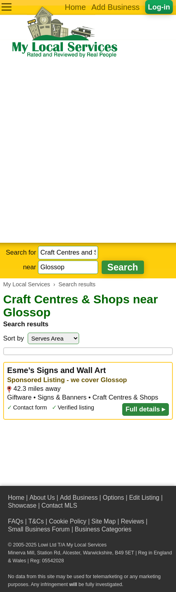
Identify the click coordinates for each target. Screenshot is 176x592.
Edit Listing (144, 497)
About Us (42, 497)
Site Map (103, 521)
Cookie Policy (68, 521)
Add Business (115, 7)
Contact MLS (59, 505)
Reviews (132, 521)
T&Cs (36, 521)
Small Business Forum (39, 529)
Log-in (159, 7)
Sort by (13, 338)
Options (113, 497)
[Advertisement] (88, 151)
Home (75, 7)
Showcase (22, 505)
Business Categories (103, 529)
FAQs (15, 521)
